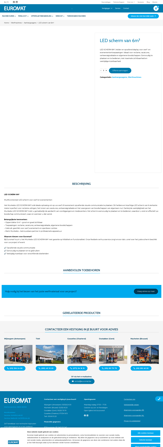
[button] (134, 2)
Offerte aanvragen (120, 71)
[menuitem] (5, 2)
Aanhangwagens (30, 23)
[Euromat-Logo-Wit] (15, 8)
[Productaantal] (103, 70)
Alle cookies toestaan (146, 417)
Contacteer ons (129, 399)
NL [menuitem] (5, 2)
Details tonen (112, 443)
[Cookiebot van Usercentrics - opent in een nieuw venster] (13, 443)
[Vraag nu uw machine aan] (143, 16)
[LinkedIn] (17, 2)
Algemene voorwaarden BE (134, 410)
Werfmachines (16, 23)
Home (6, 23)
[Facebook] (14, 2)
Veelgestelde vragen (131, 405)
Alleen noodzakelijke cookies (145, 430)
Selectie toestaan (145, 424)
